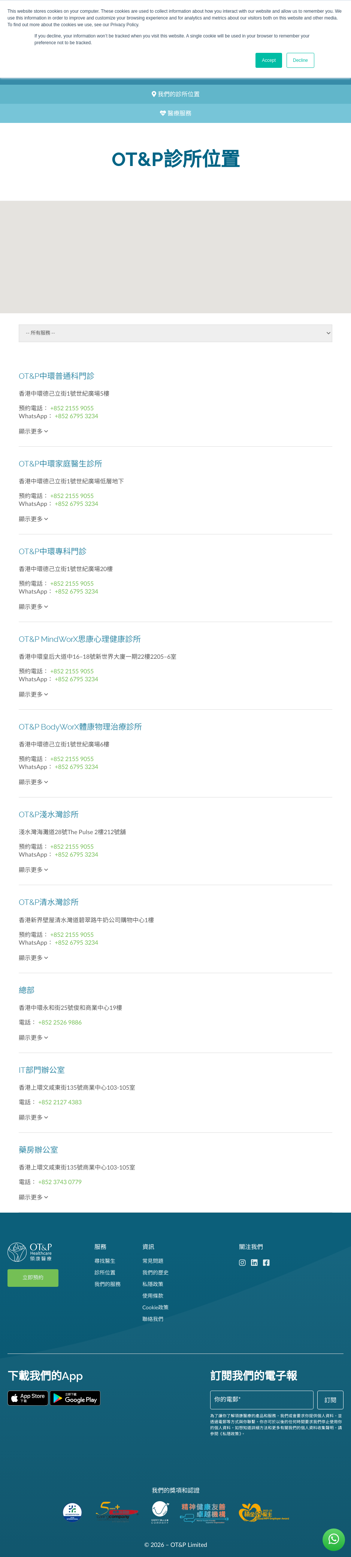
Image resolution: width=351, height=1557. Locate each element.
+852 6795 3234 (76, 416)
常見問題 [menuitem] (152, 1261)
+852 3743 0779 (60, 1182)
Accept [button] (269, 60)
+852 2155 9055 (72, 408)
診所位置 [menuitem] (104, 1273)
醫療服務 (175, 113)
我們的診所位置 (176, 94)
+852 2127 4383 (60, 1102)
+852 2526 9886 (60, 1023)
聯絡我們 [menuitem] (152, 1319)
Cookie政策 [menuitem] (155, 1307)
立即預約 (32, 1277)
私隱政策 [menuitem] (152, 1284)
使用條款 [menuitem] (152, 1296)
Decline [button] (300, 60)
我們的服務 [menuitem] (107, 1284)
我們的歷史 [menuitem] (155, 1273)
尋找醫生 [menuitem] (104, 1261)
